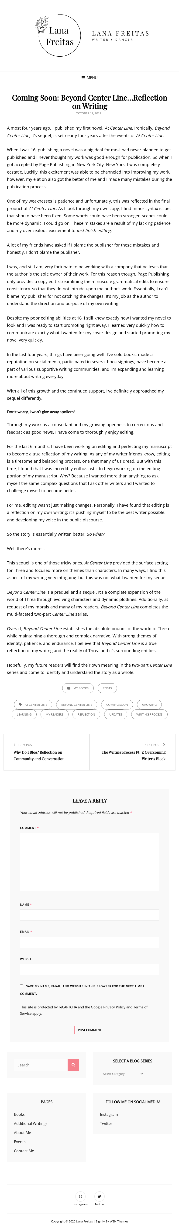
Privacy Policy (114, 1007)
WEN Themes (119, 1221)
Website (26, 959)
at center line (36, 704)
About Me (22, 1132)
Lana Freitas (121, 33)
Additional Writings (31, 1123)
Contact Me (24, 1150)
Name (26, 905)
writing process (149, 714)
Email (26, 932)
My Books (81, 688)
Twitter (106, 1123)
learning (24, 714)
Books (19, 1114)
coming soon (117, 704)
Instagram (109, 1114)
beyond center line (76, 704)
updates (115, 714)
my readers (54, 714)
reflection (86, 714)
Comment (29, 828)
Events (20, 1141)
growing (149, 704)
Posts (107, 688)
